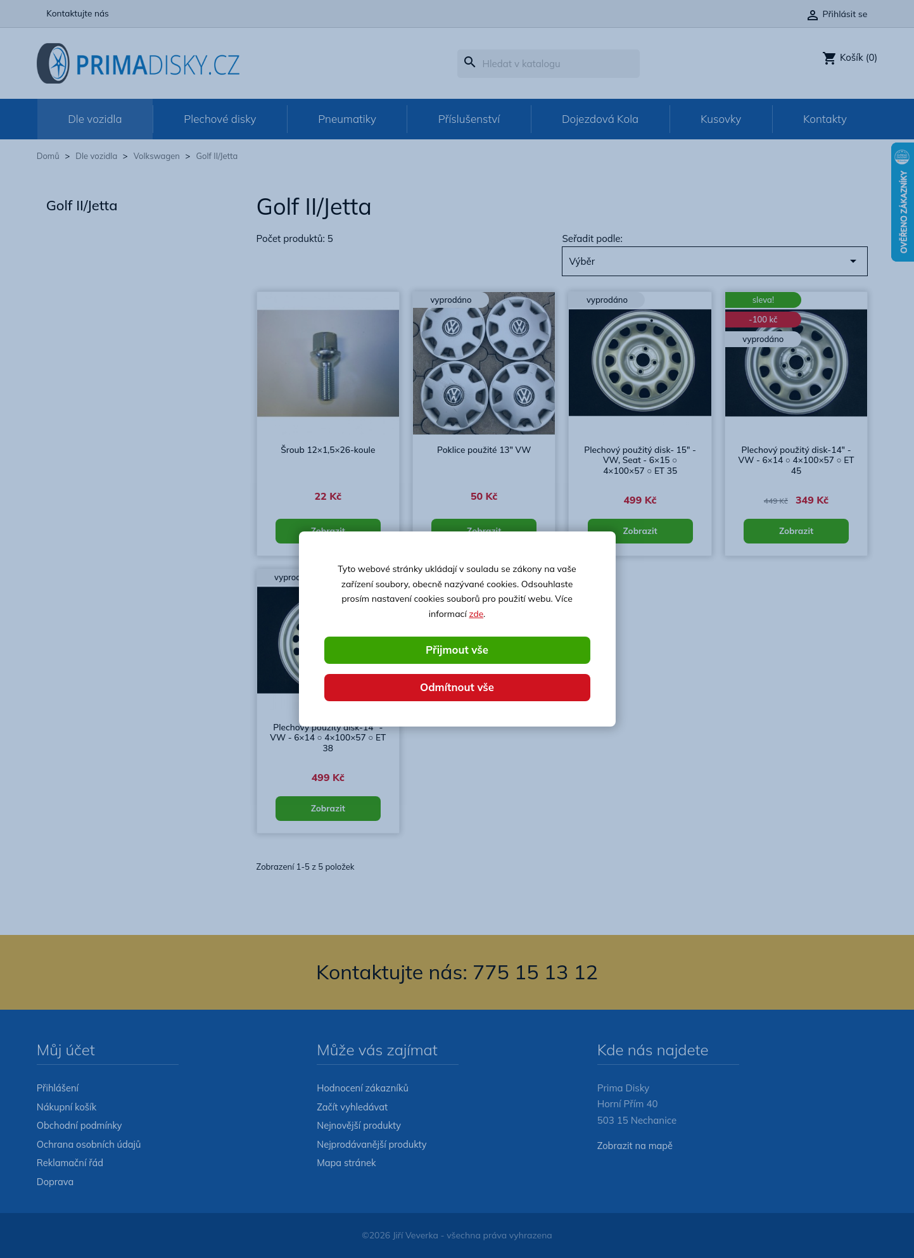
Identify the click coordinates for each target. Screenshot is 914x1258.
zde (476, 613)
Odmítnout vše (457, 687)
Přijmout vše (456, 649)
